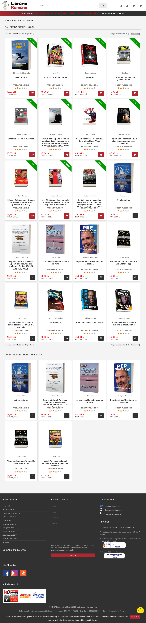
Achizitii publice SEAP (10, 535)
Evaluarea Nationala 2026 (48, 13)
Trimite (73, 557)
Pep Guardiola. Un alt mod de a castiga (89, 263)
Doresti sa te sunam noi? (111, 514)
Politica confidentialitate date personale (15, 517)
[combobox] (72, 5)
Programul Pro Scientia (113, 13)
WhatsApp (6, 542)
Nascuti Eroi (21, 77)
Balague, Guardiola (90, 257)
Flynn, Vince (90, 134)
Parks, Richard (124, 318)
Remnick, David (124, 134)
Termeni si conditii (8, 509)
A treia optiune (123, 200)
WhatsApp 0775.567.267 (111, 510)
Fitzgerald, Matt (56, 196)
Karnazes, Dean (56, 134)
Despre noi (6, 506)
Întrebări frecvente (9, 531)
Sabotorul (89, 77)
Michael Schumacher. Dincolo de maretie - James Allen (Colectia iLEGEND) (21, 202)
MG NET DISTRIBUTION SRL (123, 527)
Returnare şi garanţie (9, 524)
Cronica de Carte (90, 13)
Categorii (27, 13)
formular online (117, 552)
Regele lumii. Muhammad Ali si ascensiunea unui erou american (124, 141)
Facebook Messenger (110, 506)
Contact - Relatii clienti (10, 539)
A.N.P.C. (103, 541)
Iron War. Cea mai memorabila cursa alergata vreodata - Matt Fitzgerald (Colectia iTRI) (55, 202)
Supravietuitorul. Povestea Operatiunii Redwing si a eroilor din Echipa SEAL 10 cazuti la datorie (21, 265)
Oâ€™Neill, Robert (56, 318)
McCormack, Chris (90, 196)
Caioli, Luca (22, 318)
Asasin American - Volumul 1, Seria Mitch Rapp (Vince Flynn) (89, 141)
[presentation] (68, 540)
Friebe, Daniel (124, 73)
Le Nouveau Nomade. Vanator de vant (55, 263)
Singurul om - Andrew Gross (21, 139)
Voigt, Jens (56, 73)
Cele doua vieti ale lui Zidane (89, 322)
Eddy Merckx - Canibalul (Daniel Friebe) (124, 78)
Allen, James (22, 196)
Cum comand (7, 520)
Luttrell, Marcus (22, 257)
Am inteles (135, 616)
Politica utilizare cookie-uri (11, 513)
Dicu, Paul (56, 257)
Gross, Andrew (90, 73)
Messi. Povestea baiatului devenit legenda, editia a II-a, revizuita (21, 324)
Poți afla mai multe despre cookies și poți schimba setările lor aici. (73, 620)
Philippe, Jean (90, 318)
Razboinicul (55, 322)
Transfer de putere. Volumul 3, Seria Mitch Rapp (123, 263)
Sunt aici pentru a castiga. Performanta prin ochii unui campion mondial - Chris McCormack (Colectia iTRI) (89, 203)
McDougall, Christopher (22, 73)
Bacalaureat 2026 (71, 13)
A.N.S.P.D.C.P (134, 532)
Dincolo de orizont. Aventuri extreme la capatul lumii (124, 323)
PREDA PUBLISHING (21, 85)
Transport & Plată (8, 528)
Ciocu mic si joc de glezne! (55, 77)
